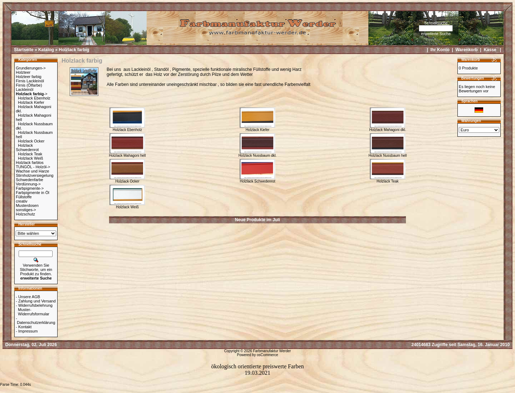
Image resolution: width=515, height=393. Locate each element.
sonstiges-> (26, 210)
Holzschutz (25, 214)
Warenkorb (466, 49)
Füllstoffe (23, 197)
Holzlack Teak (30, 154)
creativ (21, 201)
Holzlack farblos (30, 162)
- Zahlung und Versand (35, 301)
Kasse (490, 49)
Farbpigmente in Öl (32, 192)
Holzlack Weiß (30, 158)
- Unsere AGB (28, 297)
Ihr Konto (439, 49)
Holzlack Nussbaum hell (388, 153)
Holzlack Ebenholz (34, 98)
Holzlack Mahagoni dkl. (387, 128)
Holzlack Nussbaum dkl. (258, 153)
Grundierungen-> (30, 68)
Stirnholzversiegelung (34, 175)
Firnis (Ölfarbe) (29, 85)
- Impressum (27, 331)
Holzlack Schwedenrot (27, 147)
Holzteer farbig (28, 76)
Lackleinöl (24, 89)
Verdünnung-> (28, 184)
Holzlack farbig (74, 49)
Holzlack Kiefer (31, 102)
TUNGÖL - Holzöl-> (33, 167)
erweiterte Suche (436, 33)
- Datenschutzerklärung (35, 320)
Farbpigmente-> (30, 188)
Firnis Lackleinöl (30, 81)
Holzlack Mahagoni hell (127, 153)
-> (31, 94)
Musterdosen (27, 205)
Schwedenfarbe (29, 180)
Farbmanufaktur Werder (272, 351)
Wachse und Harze (32, 171)
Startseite (24, 49)
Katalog (46, 49)
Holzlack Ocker (31, 141)
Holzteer (23, 72)
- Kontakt (23, 327)
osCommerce (267, 355)
